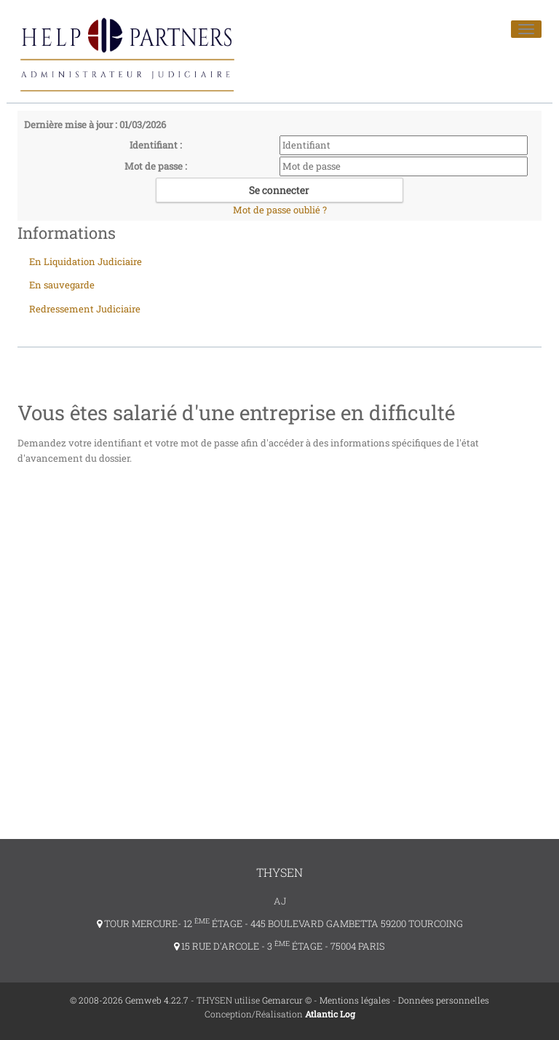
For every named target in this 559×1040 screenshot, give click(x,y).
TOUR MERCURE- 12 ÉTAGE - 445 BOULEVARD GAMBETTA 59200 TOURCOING (280, 923)
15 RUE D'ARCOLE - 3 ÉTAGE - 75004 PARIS (279, 946)
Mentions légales (355, 1000)
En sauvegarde (62, 284)
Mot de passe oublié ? (280, 209)
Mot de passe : (155, 166)
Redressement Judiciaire (84, 308)
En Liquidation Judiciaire (85, 261)
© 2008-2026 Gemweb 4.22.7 (129, 1000)
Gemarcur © (287, 1000)
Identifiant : (156, 144)
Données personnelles (443, 1000)
